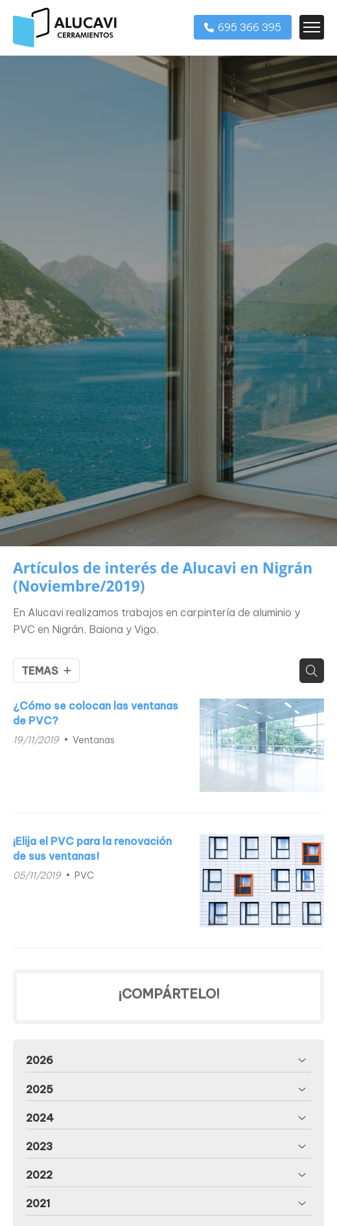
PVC (84, 875)
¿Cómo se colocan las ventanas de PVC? (95, 712)
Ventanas (94, 740)
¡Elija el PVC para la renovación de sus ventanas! (92, 848)
